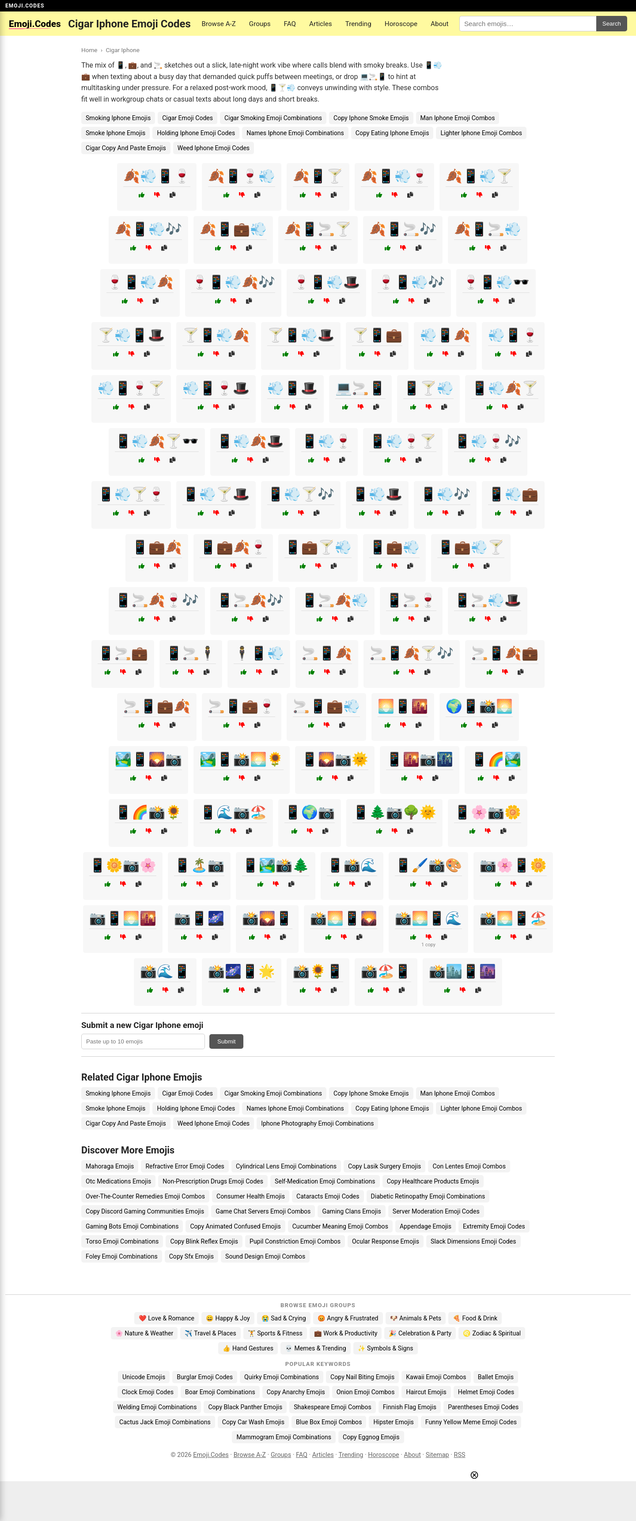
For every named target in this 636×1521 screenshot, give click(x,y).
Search (611, 23)
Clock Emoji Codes (148, 1392)
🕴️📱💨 (259, 653)
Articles (320, 24)
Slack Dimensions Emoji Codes (473, 1241)
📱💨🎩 (377, 494)
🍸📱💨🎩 (300, 335)
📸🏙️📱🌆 (462, 971)
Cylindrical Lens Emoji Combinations (286, 1166)
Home (89, 49)
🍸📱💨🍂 (216, 335)
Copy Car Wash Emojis (253, 1422)
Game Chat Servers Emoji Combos (263, 1211)
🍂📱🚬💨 (487, 229)
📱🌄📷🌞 (334, 759)
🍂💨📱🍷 (156, 176)
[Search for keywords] (527, 23)
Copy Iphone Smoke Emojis (371, 117)
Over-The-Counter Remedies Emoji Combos (145, 1196)
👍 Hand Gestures (248, 1348)
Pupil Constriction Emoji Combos (295, 1241)
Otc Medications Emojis (118, 1181)
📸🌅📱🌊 (428, 918)
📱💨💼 (513, 494)
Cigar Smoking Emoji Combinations (273, 117)
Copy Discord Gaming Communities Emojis (145, 1211)
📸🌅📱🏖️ (513, 918)
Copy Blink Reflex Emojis (204, 1241)
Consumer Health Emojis (250, 1196)
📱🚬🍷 (411, 600)
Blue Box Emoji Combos (329, 1422)
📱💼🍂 (157, 547)
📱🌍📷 (309, 812)
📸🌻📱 (318, 971)
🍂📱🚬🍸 (318, 229)
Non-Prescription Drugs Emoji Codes (213, 1181)
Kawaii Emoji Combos (436, 1377)
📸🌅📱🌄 (343, 918)
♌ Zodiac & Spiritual (492, 1333)
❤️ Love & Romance (166, 1318)
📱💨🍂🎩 (250, 441)
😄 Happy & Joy (228, 1318)
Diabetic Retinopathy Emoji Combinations (428, 1196)
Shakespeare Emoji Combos (332, 1407)
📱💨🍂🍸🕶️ (157, 441)
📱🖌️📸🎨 (428, 865)
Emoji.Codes (211, 1455)
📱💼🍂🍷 (233, 547)
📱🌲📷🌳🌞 (394, 812)
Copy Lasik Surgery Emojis (384, 1166)
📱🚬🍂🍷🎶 (157, 600)
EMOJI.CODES (24, 6)
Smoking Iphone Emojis (118, 117)
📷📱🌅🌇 (122, 918)
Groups (260, 24)
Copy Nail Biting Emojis (362, 1377)
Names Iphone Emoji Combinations (295, 133)
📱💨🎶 (445, 494)
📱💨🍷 (326, 441)
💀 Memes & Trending (315, 1348)
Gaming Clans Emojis (351, 1211)
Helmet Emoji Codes (486, 1392)
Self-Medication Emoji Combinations (325, 1181)
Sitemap (437, 1455)
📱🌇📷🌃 (419, 759)
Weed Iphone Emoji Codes (214, 148)
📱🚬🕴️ (191, 653)
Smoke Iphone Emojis (115, 133)
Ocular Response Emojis (385, 1241)
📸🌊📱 (165, 971)
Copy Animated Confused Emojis (235, 1226)
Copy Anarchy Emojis (296, 1392)
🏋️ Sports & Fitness (275, 1333)
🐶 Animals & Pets (415, 1318)
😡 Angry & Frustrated (348, 1318)
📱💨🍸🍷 (131, 494)
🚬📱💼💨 (326, 706)
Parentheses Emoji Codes (483, 1407)
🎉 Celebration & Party (420, 1333)
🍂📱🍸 (318, 176)
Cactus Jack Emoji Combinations (165, 1422)
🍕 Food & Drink (475, 1318)
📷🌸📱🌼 (513, 865)
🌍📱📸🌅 (479, 706)
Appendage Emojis (425, 1226)
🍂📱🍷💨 (241, 176)
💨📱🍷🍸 (131, 388)
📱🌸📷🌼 (487, 812)
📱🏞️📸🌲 (275, 865)
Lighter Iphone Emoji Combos (481, 133)
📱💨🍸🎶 (300, 494)
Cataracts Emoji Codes (328, 1196)
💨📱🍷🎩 (216, 388)
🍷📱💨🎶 (411, 282)
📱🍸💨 (428, 388)
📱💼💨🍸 (470, 547)
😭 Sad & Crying (283, 1318)
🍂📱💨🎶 (148, 229)
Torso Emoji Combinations (122, 1241)
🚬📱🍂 (327, 653)
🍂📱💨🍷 (394, 176)
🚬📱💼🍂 (156, 706)
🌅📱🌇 (403, 706)
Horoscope (401, 24)
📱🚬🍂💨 (334, 600)
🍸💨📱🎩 (131, 335)
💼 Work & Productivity (346, 1333)
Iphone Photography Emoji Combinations (317, 1123)
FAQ (290, 24)
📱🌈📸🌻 (148, 812)
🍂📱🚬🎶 (402, 229)
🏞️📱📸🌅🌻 (242, 759)
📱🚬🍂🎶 (250, 600)
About (439, 24)
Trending (358, 24)
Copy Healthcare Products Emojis (433, 1181)
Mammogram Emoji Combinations (283, 1437)
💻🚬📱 (360, 388)
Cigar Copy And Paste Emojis (126, 148)
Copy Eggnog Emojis (371, 1437)
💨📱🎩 (292, 388)
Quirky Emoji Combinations (281, 1377)
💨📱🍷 (513, 335)
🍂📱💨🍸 (479, 176)
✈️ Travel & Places (210, 1333)
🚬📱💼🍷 (241, 706)
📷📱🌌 (199, 918)
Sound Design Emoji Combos (265, 1256)
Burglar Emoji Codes (205, 1377)
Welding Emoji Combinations (157, 1407)
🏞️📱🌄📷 (148, 759)
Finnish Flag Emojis (409, 1407)
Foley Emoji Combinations (122, 1256)
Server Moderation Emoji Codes (436, 1211)
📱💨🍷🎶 (487, 441)
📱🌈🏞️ (496, 759)
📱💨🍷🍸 (402, 441)
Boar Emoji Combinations (220, 1392)
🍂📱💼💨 (233, 229)
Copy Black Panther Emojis (245, 1407)
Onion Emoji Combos (366, 1392)
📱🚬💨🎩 (487, 600)
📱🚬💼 (123, 653)
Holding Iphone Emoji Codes (196, 133)
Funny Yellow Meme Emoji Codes (471, 1422)
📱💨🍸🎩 (216, 494)
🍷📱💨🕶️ (496, 282)
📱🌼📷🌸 (122, 865)
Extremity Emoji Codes (494, 1226)
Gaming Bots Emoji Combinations (132, 1226)
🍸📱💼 (377, 335)
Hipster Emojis (393, 1422)
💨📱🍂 (445, 335)
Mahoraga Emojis (110, 1166)
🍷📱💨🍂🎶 (233, 282)
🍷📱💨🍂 (140, 282)
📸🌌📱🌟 (241, 971)
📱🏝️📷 (199, 865)
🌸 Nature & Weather (144, 1333)
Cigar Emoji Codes (187, 117)
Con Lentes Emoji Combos (469, 1166)
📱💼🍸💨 (318, 547)
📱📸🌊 (352, 865)
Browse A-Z (218, 24)
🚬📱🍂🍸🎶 (412, 653)
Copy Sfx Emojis (191, 1256)
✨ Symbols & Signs (385, 1348)
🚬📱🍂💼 (504, 653)
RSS (460, 1455)
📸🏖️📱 (386, 971)
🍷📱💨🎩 (326, 282)
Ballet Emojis (496, 1377)
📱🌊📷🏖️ (233, 812)
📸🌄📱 (267, 918)
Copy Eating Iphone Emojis (392, 133)
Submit (226, 1041)
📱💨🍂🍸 (504, 388)
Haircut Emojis (426, 1392)
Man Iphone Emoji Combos (457, 117)
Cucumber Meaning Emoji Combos (340, 1226)
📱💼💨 (394, 547)
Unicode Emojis (143, 1377)
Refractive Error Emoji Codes (184, 1166)
